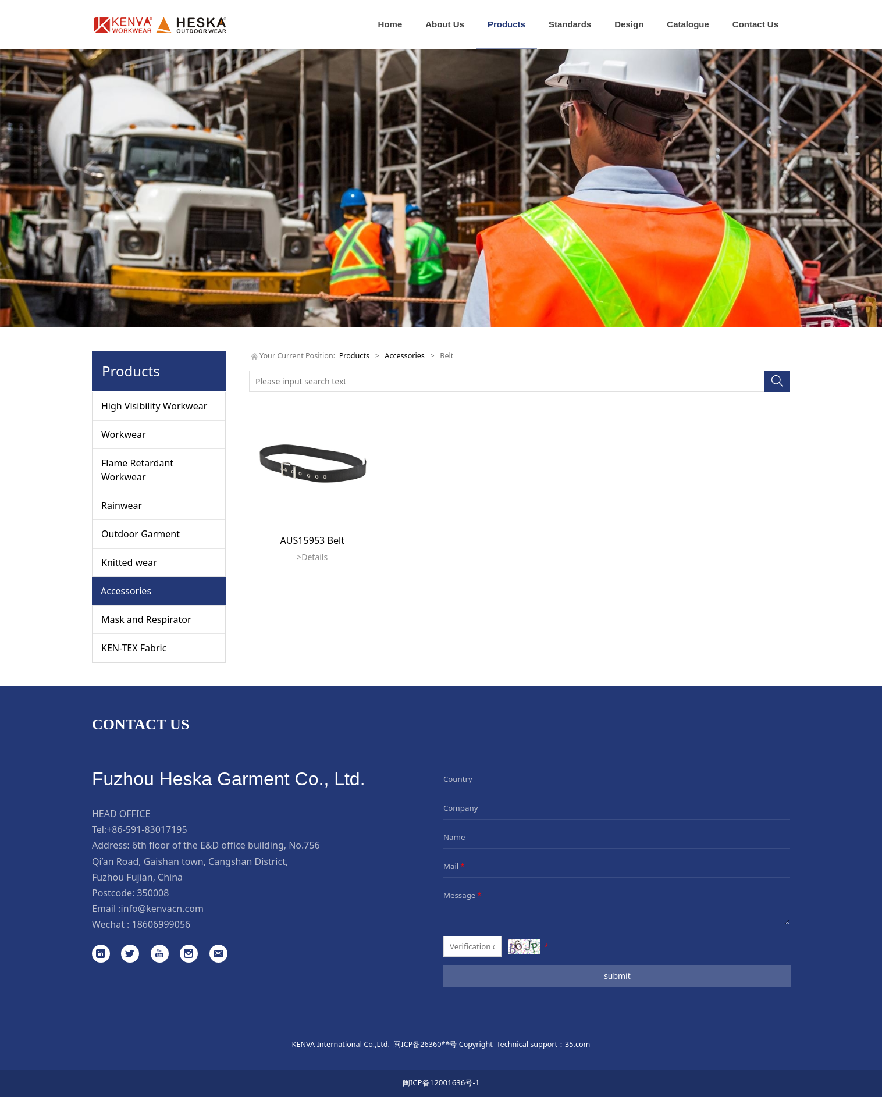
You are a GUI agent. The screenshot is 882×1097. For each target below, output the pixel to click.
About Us (444, 24)
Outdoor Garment (140, 534)
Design (628, 24)
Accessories (126, 591)
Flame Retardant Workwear (137, 470)
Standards (570, 24)
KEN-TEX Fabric (133, 648)
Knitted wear (129, 562)
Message (463, 895)
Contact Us (755, 24)
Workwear (123, 434)
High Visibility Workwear (154, 406)
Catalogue (688, 24)
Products (506, 24)
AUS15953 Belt (312, 540)
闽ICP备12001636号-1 (441, 1082)
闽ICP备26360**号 (425, 1044)
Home (390, 24)
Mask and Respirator (146, 619)
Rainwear (121, 505)
